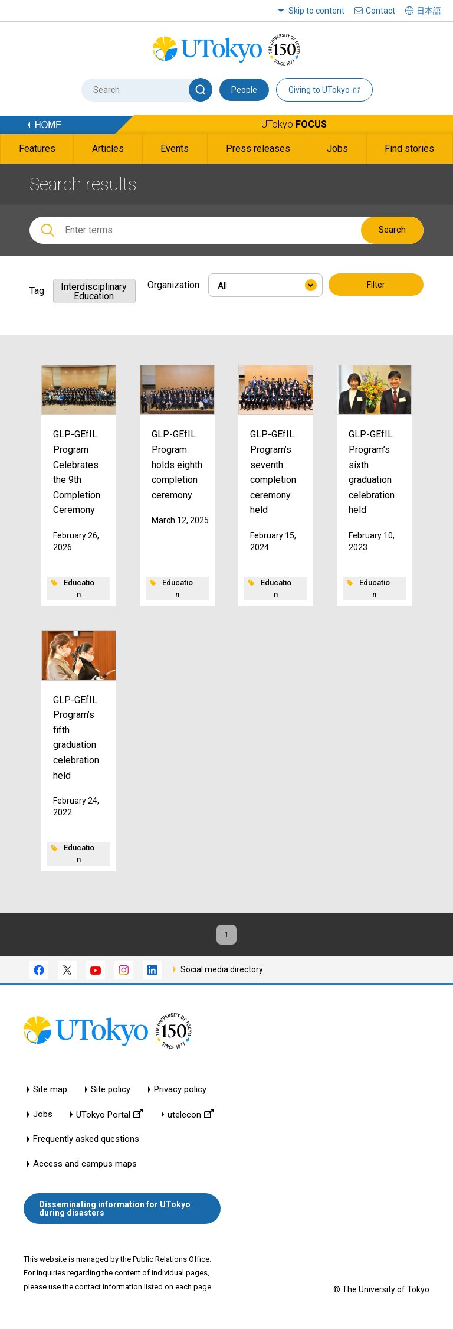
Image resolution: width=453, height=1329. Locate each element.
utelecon (191, 1121)
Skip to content (316, 10)
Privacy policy (180, 1096)
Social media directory (221, 976)
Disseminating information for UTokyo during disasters (115, 1215)
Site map (50, 1096)
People (244, 89)
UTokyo (294, 124)
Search (392, 229)
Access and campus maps (85, 1171)
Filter (376, 285)
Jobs (42, 1121)
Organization (173, 284)
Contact (380, 10)
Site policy (110, 1096)
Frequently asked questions (86, 1146)
